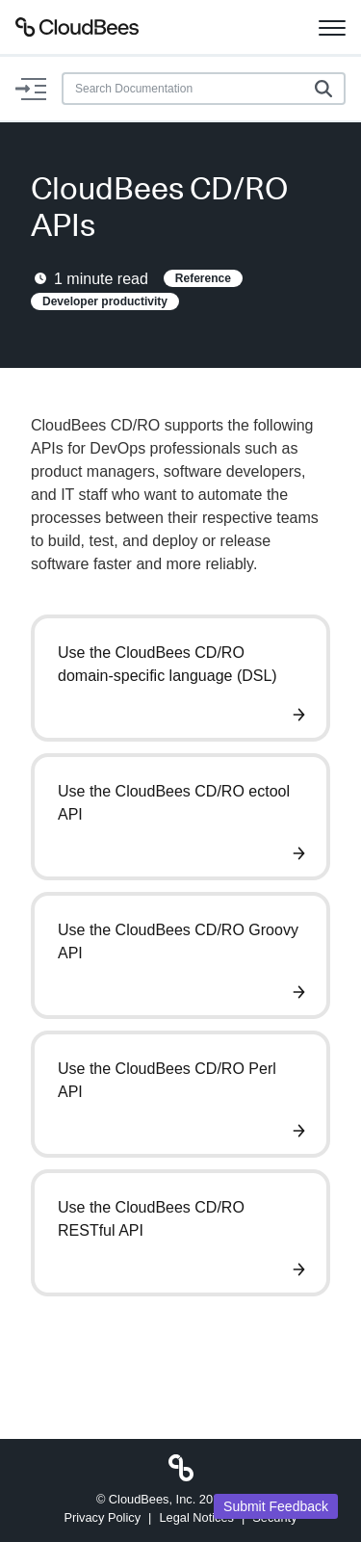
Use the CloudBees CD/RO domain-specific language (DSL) (167, 664)
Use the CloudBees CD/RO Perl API (167, 1080)
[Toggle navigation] (332, 27)
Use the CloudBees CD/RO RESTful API (151, 1219)
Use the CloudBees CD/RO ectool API (174, 803)
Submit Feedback (275, 1506)
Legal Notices (196, 1517)
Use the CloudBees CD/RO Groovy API (178, 941)
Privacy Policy (102, 1517)
